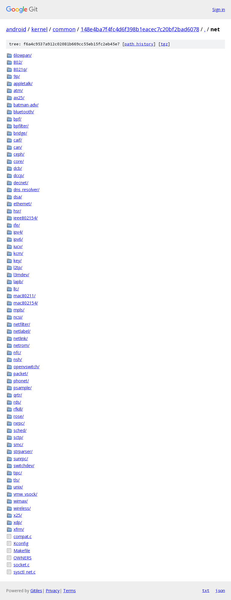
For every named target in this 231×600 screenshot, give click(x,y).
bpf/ (17, 119)
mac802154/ (26, 303)
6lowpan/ (23, 55)
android (16, 29)
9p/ (17, 76)
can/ (18, 147)
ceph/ (19, 154)
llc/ (16, 289)
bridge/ (20, 133)
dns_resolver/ (26, 189)
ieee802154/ (26, 218)
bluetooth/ (24, 112)
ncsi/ (18, 317)
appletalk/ (23, 83)
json (220, 590)
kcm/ (18, 253)
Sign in (218, 9)
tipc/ (18, 473)
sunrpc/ (21, 458)
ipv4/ (18, 232)
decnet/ (21, 182)
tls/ (17, 480)
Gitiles (36, 590)
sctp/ (18, 437)
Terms (69, 590)
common (64, 29)
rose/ (19, 416)
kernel (39, 29)
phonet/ (21, 381)
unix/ (18, 487)
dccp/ (19, 175)
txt (205, 590)
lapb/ (18, 281)
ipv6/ (18, 239)
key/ (18, 260)
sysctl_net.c (24, 572)
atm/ (18, 90)
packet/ (21, 373)
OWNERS (23, 558)
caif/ (18, 140)
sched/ (20, 430)
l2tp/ (18, 267)
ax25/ (19, 97)
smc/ (18, 444)
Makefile (22, 550)
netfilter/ (22, 324)
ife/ (17, 225)
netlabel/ (22, 331)
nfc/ (17, 352)
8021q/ (20, 69)
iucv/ (18, 246)
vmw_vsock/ (25, 494)
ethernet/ (23, 204)
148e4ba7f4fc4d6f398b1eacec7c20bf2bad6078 (140, 29)
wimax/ (21, 501)
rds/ (17, 402)
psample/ (23, 387)
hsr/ (17, 211)
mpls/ (19, 310)
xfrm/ (19, 529)
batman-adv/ (26, 105)
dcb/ (18, 168)
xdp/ (18, 522)
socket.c (21, 565)
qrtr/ (18, 395)
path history (139, 44)
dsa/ (18, 197)
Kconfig (21, 543)
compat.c (23, 536)
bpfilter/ (21, 126)
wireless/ (22, 508)
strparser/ (23, 451)
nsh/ (18, 359)
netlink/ (21, 338)
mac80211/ (24, 295)
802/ (18, 62)
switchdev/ (24, 465)
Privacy (53, 590)
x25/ (18, 515)
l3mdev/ (21, 274)
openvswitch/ (26, 366)
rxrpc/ (19, 423)
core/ (19, 161)
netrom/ (21, 345)
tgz (164, 44)
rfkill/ (18, 409)
